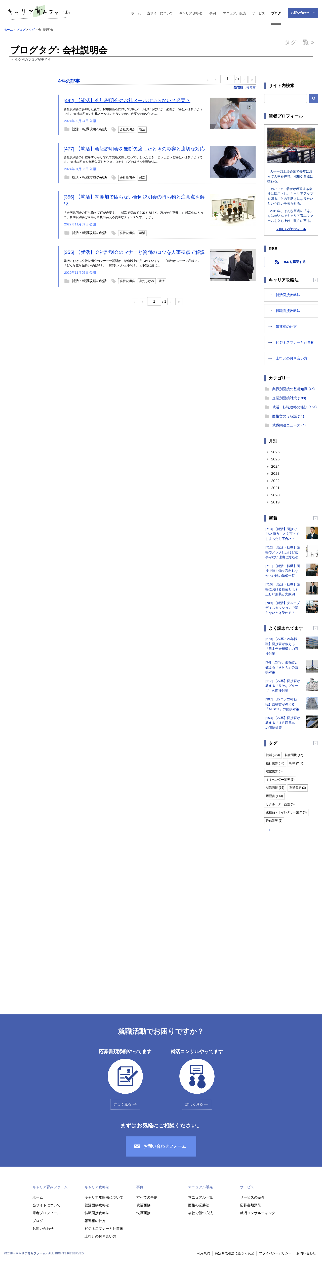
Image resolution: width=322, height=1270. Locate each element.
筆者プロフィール (46, 1213)
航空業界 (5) (274, 771)
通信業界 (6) (274, 820)
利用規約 (203, 1253)
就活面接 (143, 1205)
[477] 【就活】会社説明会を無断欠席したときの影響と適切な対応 (134, 148)
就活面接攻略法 (288, 295)
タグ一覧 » (299, 42)
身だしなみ (146, 281)
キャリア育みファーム (50, 1187)
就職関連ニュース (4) (289, 425)
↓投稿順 (250, 87)
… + (267, 830)
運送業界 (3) (297, 787)
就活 (142, 129)
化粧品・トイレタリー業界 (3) (286, 812)
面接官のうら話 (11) (288, 416)
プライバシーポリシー (275, 1253)
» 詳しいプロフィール (291, 229)
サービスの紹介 (252, 1197)
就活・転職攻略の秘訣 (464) (294, 407)
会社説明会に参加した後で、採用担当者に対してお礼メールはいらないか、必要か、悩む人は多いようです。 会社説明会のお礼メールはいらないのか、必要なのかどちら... (133, 111)
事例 (212, 13)
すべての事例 (146, 1197)
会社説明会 (127, 129)
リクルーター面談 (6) (280, 804)
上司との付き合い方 (291, 358)
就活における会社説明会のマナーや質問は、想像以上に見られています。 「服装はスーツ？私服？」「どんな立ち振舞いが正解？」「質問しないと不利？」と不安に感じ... (132, 263)
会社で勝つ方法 (200, 1213)
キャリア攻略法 (190, 13)
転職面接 (143, 1213)
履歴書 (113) (274, 796)
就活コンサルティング (257, 1213)
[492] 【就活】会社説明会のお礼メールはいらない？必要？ (127, 100)
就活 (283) (273, 755)
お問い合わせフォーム (164, 1146)
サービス (258, 13)
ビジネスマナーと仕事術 (295, 342)
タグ (32, 29)
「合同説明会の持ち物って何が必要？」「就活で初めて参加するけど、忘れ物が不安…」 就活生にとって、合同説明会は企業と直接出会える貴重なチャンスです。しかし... (133, 215)
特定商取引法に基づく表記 (234, 1253)
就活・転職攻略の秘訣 (89, 129)
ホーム (136, 13)
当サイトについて (160, 13)
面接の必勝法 (198, 1205)
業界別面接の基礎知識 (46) (293, 389)
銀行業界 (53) (275, 763)
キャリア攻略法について (104, 1197)
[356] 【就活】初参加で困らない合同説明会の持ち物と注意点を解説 (134, 200)
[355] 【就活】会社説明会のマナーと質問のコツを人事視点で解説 (134, 252)
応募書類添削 (250, 1205)
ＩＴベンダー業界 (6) (280, 779)
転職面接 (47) (294, 755)
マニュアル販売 (234, 13)
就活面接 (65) (275, 787)
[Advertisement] (26, 161)
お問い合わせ (300, 13)
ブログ (276, 13)
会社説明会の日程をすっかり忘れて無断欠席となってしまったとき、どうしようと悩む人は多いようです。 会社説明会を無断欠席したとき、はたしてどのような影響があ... (133, 159)
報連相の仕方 (286, 327)
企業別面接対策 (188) (289, 398)
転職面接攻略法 (288, 311)
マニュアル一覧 (200, 1197)
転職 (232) (296, 763)
